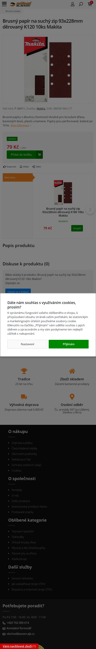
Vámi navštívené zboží (17, 646)
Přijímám (68, 344)
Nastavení (27, 344)
